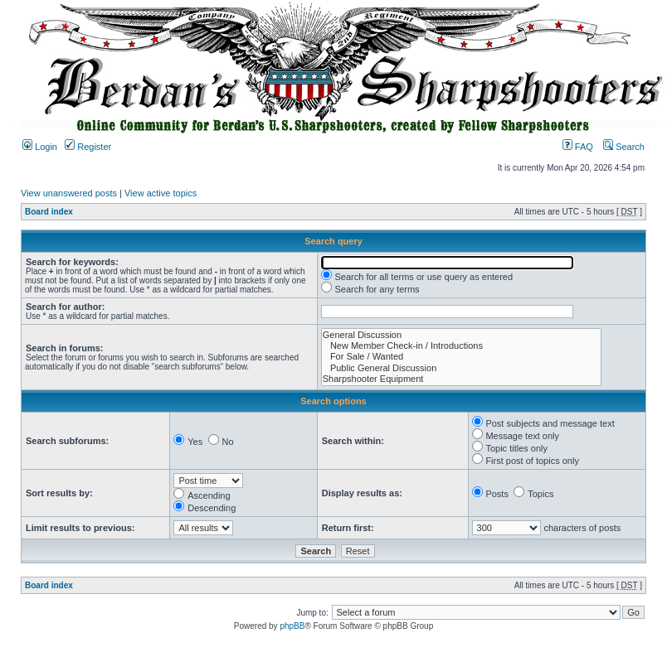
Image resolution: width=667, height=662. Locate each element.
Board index (49, 211)
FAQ (577, 147)
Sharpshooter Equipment (461, 379)
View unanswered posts (69, 193)
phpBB (292, 626)
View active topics (160, 193)
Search (624, 147)
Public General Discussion (461, 368)
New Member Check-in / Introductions (461, 346)
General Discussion (461, 335)
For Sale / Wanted (461, 356)
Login (39, 147)
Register (88, 147)
